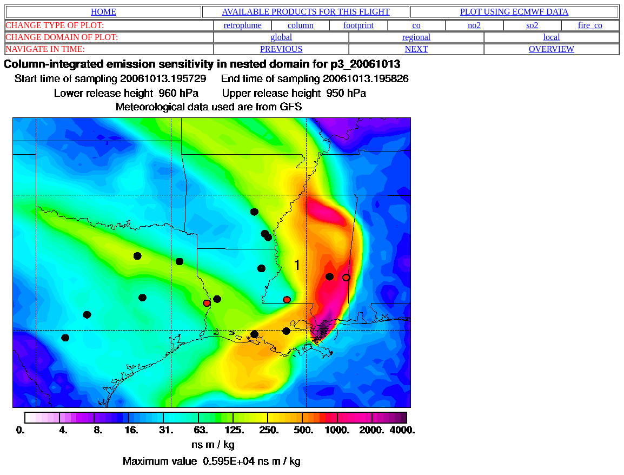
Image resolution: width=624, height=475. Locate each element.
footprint (358, 25)
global (281, 37)
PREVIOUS (281, 49)
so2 (532, 25)
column (301, 25)
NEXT (416, 49)
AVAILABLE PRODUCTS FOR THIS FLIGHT (306, 11)
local (551, 37)
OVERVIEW (551, 49)
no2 (474, 25)
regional (416, 37)
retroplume (243, 25)
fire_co (590, 25)
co (417, 25)
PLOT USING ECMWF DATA (514, 11)
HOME (103, 11)
